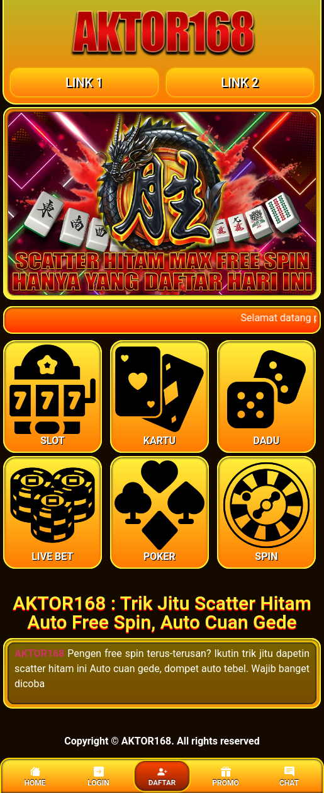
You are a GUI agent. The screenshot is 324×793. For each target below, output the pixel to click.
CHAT (289, 777)
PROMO (225, 777)
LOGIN (98, 777)
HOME (34, 777)
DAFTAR (162, 777)
